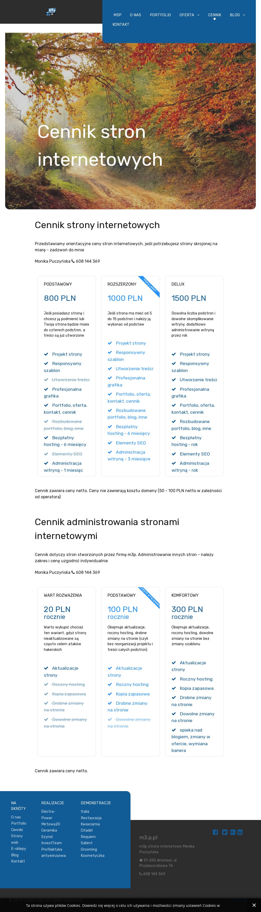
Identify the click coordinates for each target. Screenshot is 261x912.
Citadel (87, 830)
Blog (15, 855)
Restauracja (91, 818)
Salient (87, 843)
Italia (85, 811)
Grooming (89, 849)
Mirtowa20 (50, 824)
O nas (16, 817)
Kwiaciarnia (90, 824)
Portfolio (18, 823)
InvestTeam (51, 843)
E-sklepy (18, 849)
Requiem (88, 837)
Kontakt (18, 861)
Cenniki (17, 830)
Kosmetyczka (92, 855)
